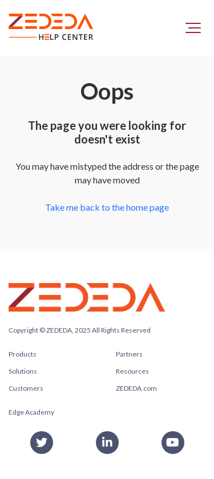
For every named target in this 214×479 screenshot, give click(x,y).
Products (23, 354)
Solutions (23, 371)
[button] (193, 28)
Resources (132, 371)
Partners (129, 354)
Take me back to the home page (107, 207)
